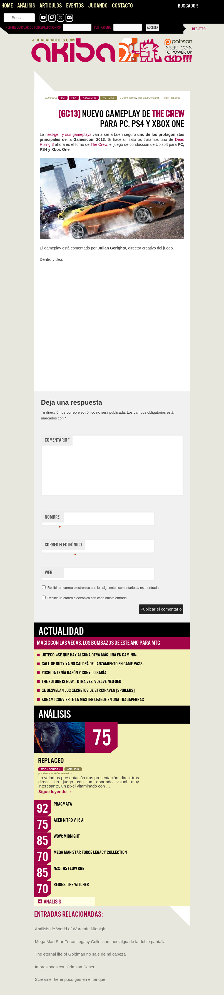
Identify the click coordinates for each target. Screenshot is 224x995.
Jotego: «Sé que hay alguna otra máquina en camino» (89, 655)
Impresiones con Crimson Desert (65, 966)
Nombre (53, 518)
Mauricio (48, 773)
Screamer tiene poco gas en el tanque (70, 979)
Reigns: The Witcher (71, 884)
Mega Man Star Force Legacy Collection (90, 852)
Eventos (75, 5)
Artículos (50, 5)
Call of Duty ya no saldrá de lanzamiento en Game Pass (92, 664)
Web (49, 573)
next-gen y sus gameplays (68, 134)
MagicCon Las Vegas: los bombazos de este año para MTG (98, 642)
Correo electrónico (63, 546)
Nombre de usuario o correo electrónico (33, 27)
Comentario (57, 440)
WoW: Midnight (67, 836)
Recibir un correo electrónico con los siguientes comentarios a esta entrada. (104, 588)
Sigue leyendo (55, 791)
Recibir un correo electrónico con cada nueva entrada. (88, 598)
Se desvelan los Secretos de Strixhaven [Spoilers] (88, 690)
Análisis (26, 5)
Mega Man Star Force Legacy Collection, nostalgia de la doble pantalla (100, 941)
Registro (199, 29)
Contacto (122, 5)
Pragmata (63, 804)
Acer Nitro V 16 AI (69, 820)
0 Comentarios (128, 97)
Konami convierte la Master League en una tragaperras (93, 699)
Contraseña (102, 27)
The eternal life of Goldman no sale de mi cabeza (80, 954)
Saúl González (151, 97)
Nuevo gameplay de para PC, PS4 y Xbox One (121, 119)
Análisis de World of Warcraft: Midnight (71, 928)
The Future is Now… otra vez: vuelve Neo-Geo (81, 681)
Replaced (51, 760)
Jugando (98, 5)
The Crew (99, 144)
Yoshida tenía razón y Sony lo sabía (74, 673)
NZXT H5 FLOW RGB (69, 868)
